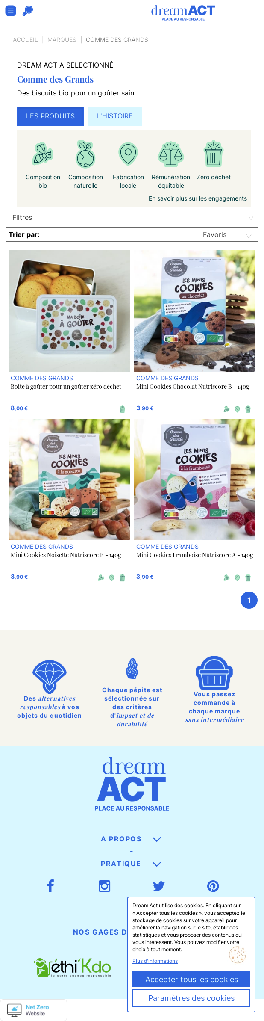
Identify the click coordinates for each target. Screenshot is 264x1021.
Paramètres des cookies (191, 998)
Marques (61, 39)
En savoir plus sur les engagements (198, 198)
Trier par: (24, 234)
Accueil (25, 39)
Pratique (131, 863)
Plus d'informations (155, 961)
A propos (131, 839)
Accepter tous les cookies (191, 979)
